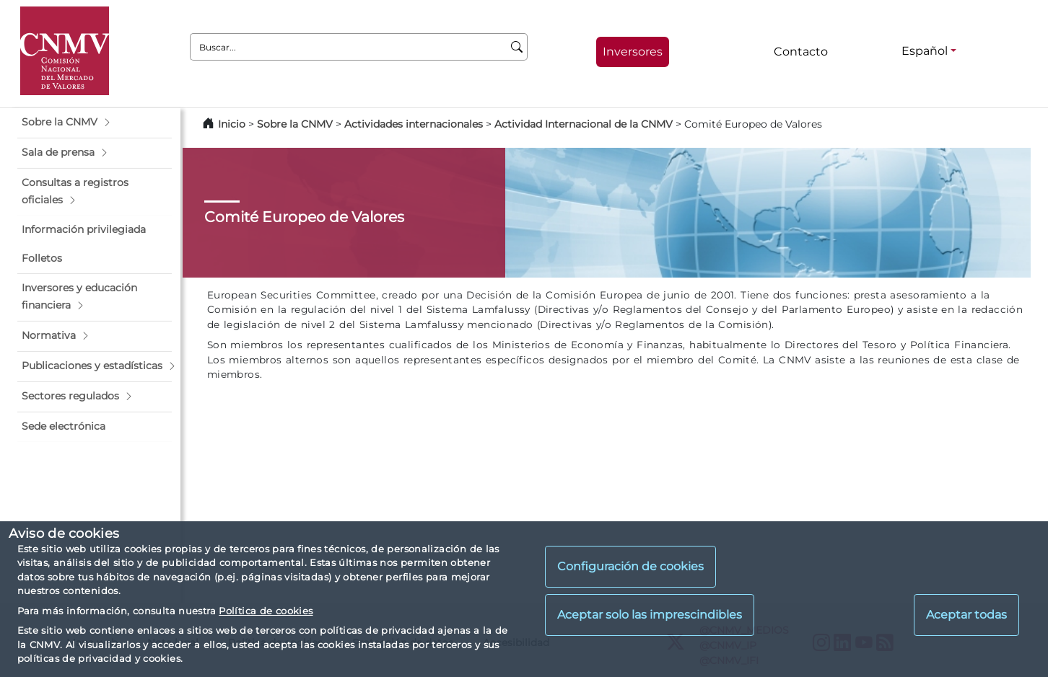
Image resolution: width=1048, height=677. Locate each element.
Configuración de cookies (630, 566)
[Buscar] (517, 47)
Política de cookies (266, 610)
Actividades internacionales (413, 124)
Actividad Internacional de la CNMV (583, 124)
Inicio (231, 124)
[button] (94, 122)
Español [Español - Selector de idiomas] (924, 51)
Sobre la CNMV (295, 124)
